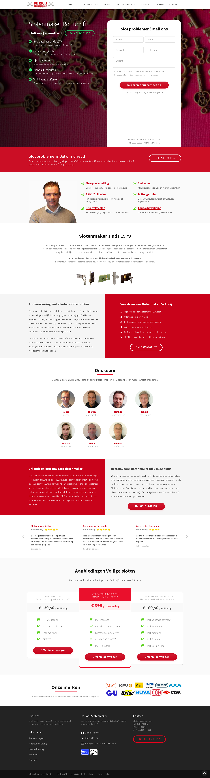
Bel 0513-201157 (79, 33)
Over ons (160, 4)
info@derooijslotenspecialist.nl (100, 743)
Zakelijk (145, 4)
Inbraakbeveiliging (149, 208)
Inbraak (107, 4)
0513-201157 (91, 738)
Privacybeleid (119, 75)
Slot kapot (144, 183)
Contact (174, 4)
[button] (23, 536)
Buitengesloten (126, 4)
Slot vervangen (88, 4)
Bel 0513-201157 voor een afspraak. (144, 142)
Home (71, 4)
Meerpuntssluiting (97, 183)
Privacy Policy (104, 774)
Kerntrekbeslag (95, 208)
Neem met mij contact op (144, 85)
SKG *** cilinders (96, 194)
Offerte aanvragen (53, 650)
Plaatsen (33, 754)
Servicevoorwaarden (137, 75)
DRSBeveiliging (87, 774)
